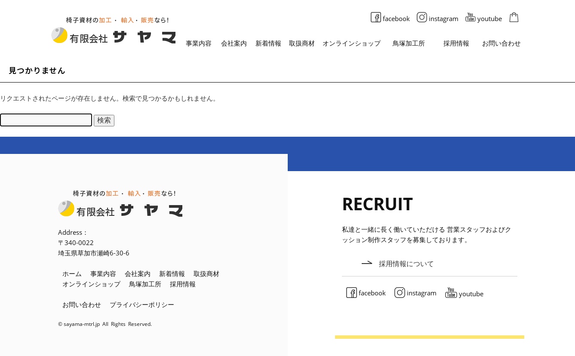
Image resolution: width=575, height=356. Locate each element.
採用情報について (406, 263)
